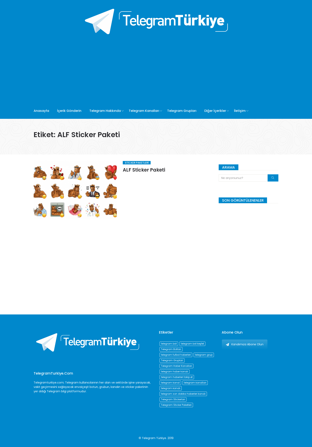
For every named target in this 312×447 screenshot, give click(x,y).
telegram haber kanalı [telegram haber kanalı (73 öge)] (174, 371)
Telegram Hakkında (105, 110)
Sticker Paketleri (137, 162)
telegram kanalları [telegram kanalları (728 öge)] (195, 382)
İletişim (240, 110)
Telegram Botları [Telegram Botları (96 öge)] (171, 349)
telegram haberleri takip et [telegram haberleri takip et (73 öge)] (177, 377)
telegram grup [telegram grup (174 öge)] (204, 354)
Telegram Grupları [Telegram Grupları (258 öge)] (172, 360)
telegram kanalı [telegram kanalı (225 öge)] (170, 388)
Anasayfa (41, 110)
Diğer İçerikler (215, 110)
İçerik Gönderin (69, 110)
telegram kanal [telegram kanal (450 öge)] (170, 382)
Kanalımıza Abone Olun (244, 344)
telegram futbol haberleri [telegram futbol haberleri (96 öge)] (176, 354)
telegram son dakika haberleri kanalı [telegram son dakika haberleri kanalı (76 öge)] (183, 393)
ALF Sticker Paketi (144, 170)
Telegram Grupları (181, 110)
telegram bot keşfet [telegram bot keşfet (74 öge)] (192, 343)
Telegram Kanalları (144, 110)
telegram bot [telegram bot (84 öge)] (169, 343)
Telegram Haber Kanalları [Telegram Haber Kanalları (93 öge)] (176, 366)
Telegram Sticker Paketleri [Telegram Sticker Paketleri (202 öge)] (176, 405)
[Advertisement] (142, 73)
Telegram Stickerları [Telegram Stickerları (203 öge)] (173, 399)
